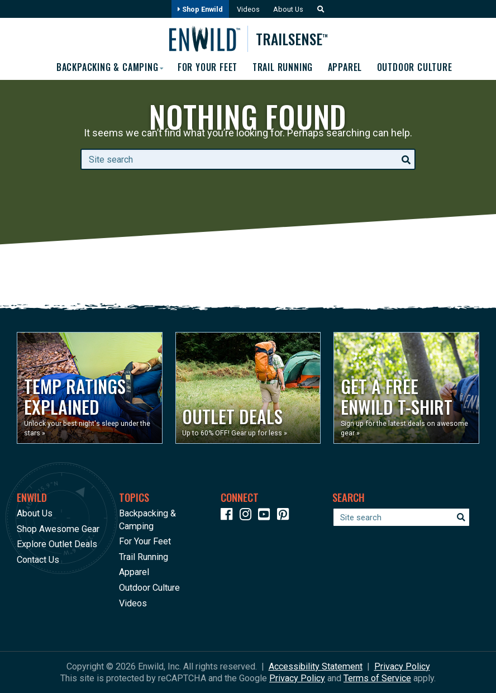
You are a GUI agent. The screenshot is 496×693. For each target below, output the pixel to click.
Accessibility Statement (316, 666)
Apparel (345, 67)
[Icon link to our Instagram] (248, 516)
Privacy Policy (402, 666)
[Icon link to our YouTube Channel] (266, 516)
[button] (318, 9)
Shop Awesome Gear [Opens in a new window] (58, 529)
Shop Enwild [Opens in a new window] (200, 9)
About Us (288, 9)
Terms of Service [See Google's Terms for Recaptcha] (377, 678)
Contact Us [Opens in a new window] (38, 559)
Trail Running (282, 67)
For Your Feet (207, 67)
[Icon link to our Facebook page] (229, 516)
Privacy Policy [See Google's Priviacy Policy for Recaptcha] (297, 678)
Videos (248, 9)
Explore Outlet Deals (57, 544)
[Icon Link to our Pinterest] (285, 516)
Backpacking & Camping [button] (106, 67)
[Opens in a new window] (90, 388)
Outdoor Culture (415, 67)
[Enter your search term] (248, 159)
